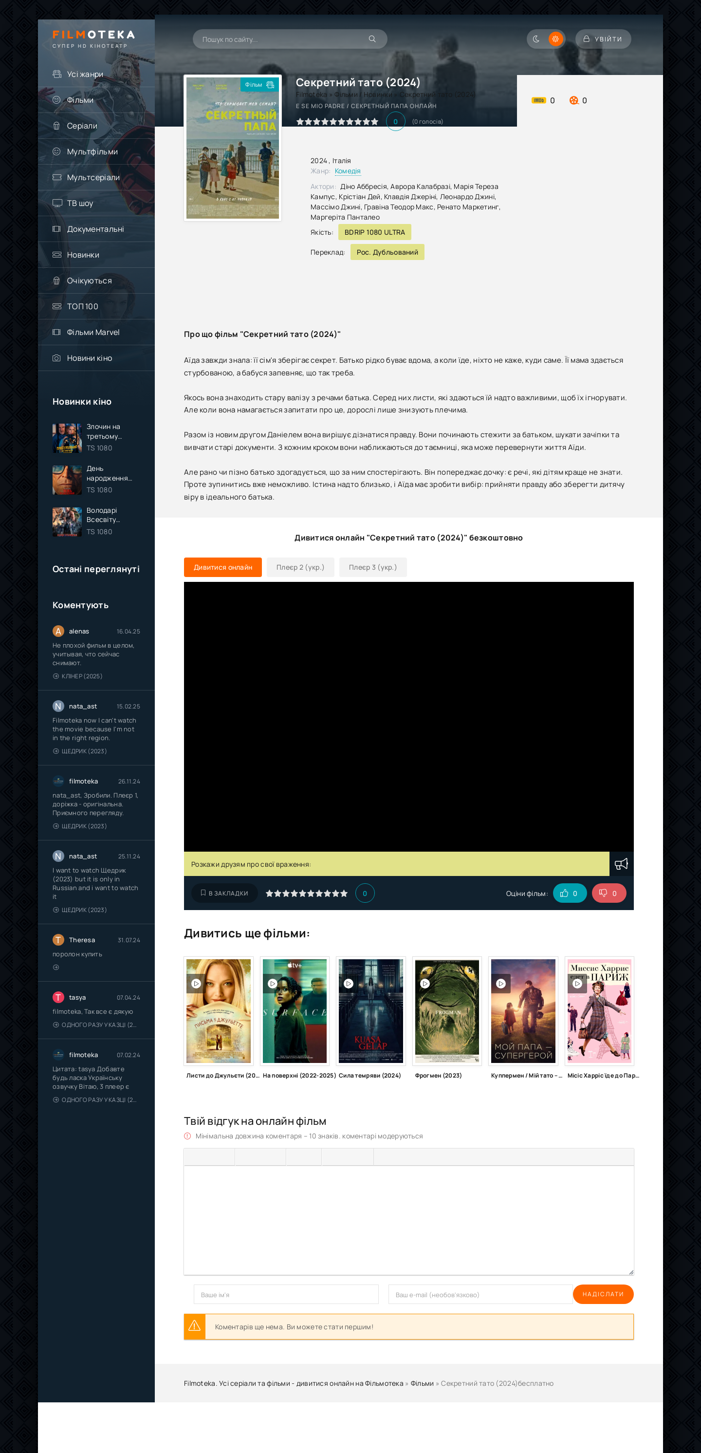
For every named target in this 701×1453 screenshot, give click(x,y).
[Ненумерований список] (296, 1157)
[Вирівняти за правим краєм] (276, 1157)
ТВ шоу (80, 203)
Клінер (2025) (78, 678)
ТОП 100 (82, 306)
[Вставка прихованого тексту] (417, 1157)
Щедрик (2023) (80, 753)
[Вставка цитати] (384, 1157)
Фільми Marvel (93, 332)
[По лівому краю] (245, 1157)
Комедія (348, 170)
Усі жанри (85, 74)
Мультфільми (92, 151)
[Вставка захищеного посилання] (363, 1157)
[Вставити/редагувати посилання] (347, 1157)
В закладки (224, 893)
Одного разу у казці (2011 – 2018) (96, 1027)
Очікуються (89, 280)
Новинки (83, 254)
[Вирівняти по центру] (260, 1157)
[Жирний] (194, 1157)
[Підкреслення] (225, 1157)
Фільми (80, 99)
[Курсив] (209, 1157)
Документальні (96, 229)
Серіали (82, 125)
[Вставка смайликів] (331, 1157)
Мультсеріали (93, 177)
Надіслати (214, 1294)
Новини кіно (89, 358)
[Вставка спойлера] (400, 1157)
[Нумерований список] (311, 1157)
